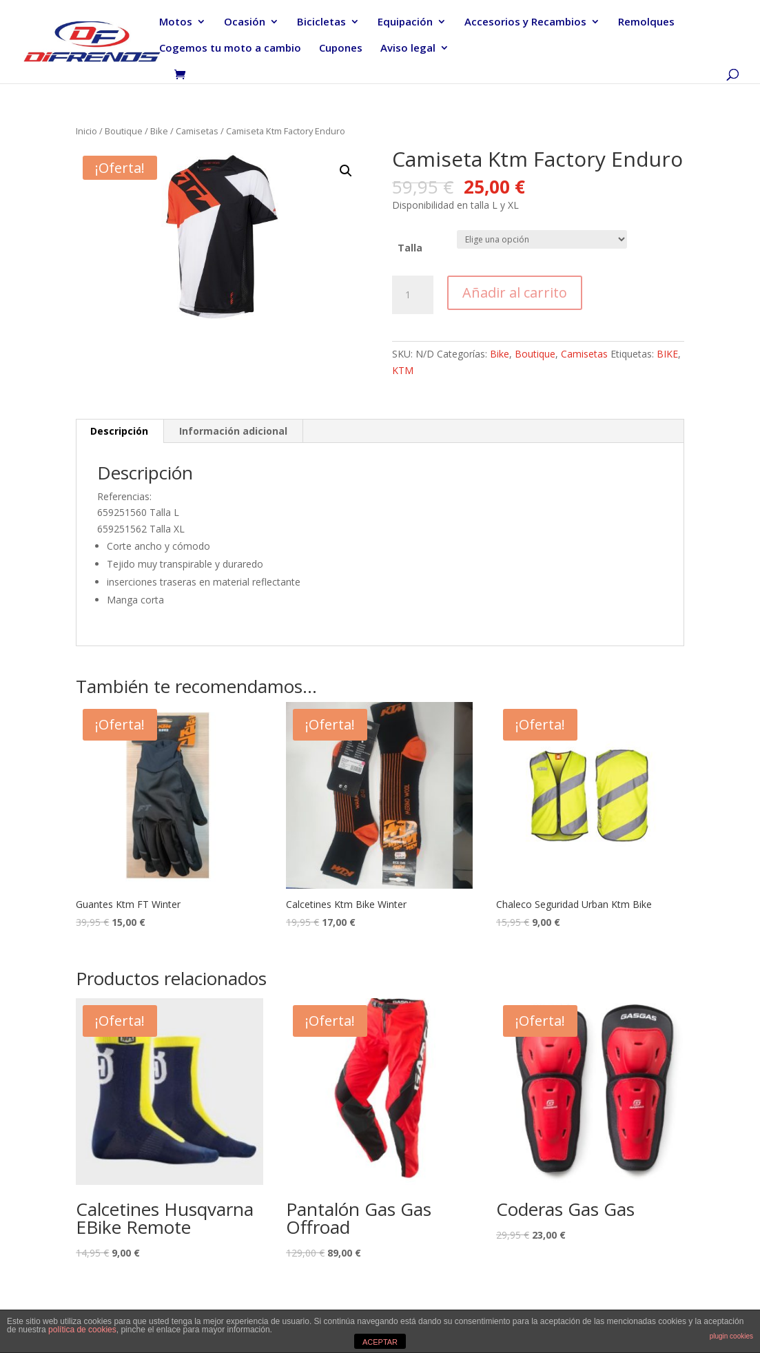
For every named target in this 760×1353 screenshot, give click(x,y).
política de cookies (82, 1329)
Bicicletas (321, 22)
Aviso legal (407, 48)
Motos (175, 22)
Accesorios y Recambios (525, 22)
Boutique (124, 131)
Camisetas (197, 131)
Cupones (340, 48)
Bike (159, 131)
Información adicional (233, 430)
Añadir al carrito (514, 292)
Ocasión (244, 22)
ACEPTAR (380, 1342)
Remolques (646, 22)
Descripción (119, 430)
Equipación (405, 22)
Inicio (86, 131)
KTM (402, 370)
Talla (410, 247)
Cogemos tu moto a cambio (230, 48)
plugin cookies (731, 1336)
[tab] (119, 431)
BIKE (667, 353)
